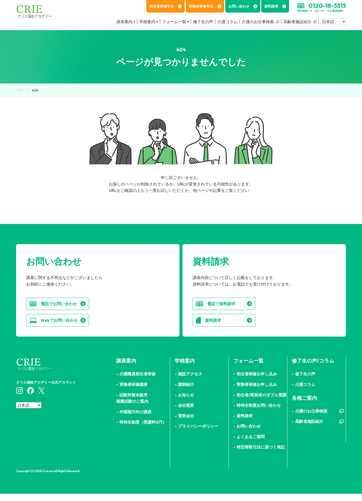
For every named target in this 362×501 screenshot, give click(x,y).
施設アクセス (190, 381)
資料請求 (275, 6)
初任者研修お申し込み (257, 381)
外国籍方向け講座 (135, 418)
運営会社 (186, 422)
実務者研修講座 (133, 391)
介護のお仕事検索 (258, 21)
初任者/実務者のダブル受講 (261, 401)
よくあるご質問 (251, 443)
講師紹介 (186, 391)
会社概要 (186, 412)
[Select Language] (333, 22)
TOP (19, 90)
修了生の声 (203, 21)
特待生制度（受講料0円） (142, 429)
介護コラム (227, 21)
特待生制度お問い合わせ (259, 412)
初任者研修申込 (165, 6)
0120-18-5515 (327, 5)
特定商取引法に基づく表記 (261, 454)
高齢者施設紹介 (297, 21)
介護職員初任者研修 (137, 381)
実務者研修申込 (205, 6)
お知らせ (186, 401)
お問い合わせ (242, 6)
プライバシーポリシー (198, 433)
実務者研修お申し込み (257, 391)
